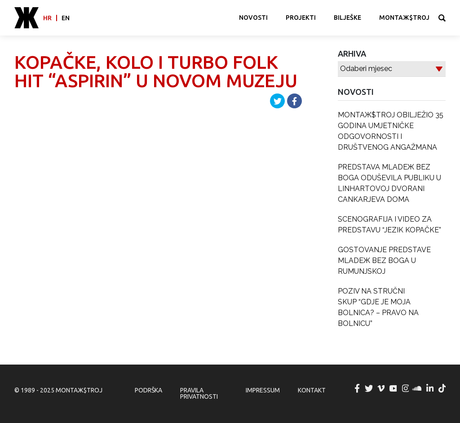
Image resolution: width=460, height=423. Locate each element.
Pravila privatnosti (199, 393)
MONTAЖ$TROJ (404, 17)
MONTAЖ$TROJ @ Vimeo (381, 388)
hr (47, 18)
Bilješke (347, 17)
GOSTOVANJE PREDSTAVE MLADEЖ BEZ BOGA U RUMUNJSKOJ (384, 260)
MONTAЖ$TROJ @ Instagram (405, 388)
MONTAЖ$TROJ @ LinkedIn (430, 388)
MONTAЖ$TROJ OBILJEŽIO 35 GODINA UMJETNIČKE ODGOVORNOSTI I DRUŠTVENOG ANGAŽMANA (390, 131)
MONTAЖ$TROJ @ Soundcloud (418, 388)
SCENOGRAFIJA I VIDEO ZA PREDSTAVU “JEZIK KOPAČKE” (389, 224)
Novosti (253, 17)
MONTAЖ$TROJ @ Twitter (369, 388)
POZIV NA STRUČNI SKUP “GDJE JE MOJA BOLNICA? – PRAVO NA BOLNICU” (378, 307)
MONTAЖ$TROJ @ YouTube (393, 388)
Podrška (148, 390)
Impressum (263, 390)
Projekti (301, 17)
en (66, 18)
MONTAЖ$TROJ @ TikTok (442, 388)
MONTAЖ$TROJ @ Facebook (357, 388)
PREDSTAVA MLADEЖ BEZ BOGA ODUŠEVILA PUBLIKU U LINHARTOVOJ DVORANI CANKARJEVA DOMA (389, 183)
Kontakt (312, 390)
